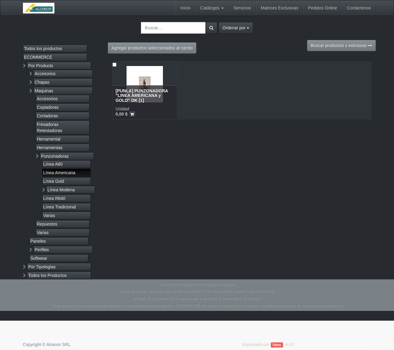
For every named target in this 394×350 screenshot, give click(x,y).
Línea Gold (53, 181)
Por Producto (40, 65)
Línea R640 (54, 198)
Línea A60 (53, 164)
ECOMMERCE (38, 57)
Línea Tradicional (59, 206)
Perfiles (42, 249)
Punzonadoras (54, 156)
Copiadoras (48, 107)
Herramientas (50, 147)
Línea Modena (61, 189)
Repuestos (47, 224)
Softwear (39, 258)
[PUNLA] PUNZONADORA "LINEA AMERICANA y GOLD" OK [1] (142, 95)
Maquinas (44, 90)
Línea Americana (59, 172)
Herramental (49, 139)
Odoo (277, 345)
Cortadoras (47, 115)
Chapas (42, 82)
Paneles (38, 241)
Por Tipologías (42, 266)
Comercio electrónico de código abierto (333, 344)
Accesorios (45, 73)
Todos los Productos (47, 275)
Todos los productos (43, 48)
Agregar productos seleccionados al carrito (152, 48)
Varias (49, 215)
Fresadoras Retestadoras (49, 127)
